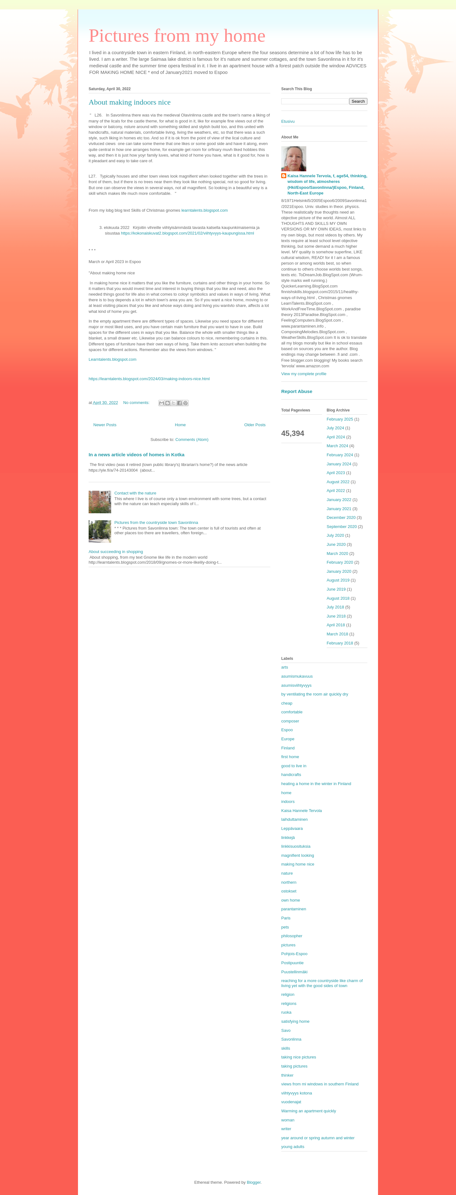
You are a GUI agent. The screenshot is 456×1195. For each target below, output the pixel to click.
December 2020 (341, 517)
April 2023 (336, 472)
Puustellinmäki (294, 972)
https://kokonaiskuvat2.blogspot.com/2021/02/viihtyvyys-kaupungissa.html (187, 233)
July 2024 (335, 428)
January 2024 (339, 464)
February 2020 (340, 562)
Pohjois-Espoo (294, 953)
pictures (288, 945)
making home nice (297, 864)
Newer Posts (105, 424)
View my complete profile (303, 373)
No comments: (137, 402)
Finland (288, 748)
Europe (287, 739)
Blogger (254, 1182)
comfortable (292, 712)
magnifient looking (297, 855)
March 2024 (337, 445)
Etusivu (288, 121)
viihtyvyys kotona (296, 1093)
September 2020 (342, 526)
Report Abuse (296, 391)
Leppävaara (292, 828)
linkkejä (288, 837)
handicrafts (291, 774)
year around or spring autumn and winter (318, 1138)
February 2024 (340, 455)
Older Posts (255, 424)
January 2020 (339, 571)
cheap (286, 703)
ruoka (286, 1012)
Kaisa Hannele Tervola (301, 810)
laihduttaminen (294, 819)
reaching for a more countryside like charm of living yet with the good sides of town (322, 983)
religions (288, 1003)
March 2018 (337, 634)
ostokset (288, 891)
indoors (288, 801)
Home (180, 424)
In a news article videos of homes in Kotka (136, 454)
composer (290, 721)
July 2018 (335, 607)
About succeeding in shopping (116, 551)
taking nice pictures (298, 1057)
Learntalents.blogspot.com (112, 359)
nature (287, 873)
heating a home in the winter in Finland (316, 783)
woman (287, 1120)
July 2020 (335, 535)
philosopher (291, 936)
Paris (286, 918)
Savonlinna (291, 1039)
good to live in (293, 765)
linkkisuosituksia (295, 846)
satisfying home (295, 1021)
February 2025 (340, 419)
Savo (286, 1030)
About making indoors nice (130, 102)
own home (290, 900)
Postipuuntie (292, 962)
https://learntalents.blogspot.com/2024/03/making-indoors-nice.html (149, 378)
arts (284, 667)
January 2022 (339, 499)
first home (290, 756)
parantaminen (293, 909)
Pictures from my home (177, 35)
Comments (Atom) (191, 439)
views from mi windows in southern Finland (320, 1084)
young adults (292, 1146)
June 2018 (336, 616)
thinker (287, 1075)
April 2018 (336, 625)
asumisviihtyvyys (296, 685)
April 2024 (336, 437)
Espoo (287, 729)
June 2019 (336, 589)
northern (288, 882)
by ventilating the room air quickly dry (314, 694)
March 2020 (337, 553)
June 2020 (336, 544)
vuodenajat (291, 1101)
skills (285, 1048)
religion (287, 994)
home (286, 792)
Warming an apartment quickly (308, 1111)
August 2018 (338, 598)
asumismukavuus (297, 676)
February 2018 (340, 643)
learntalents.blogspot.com (204, 210)
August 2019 (338, 580)
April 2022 (336, 490)
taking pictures (294, 1066)
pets (285, 927)
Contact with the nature (135, 493)
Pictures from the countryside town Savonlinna (156, 522)
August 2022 (338, 481)
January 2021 (339, 508)
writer (286, 1128)
